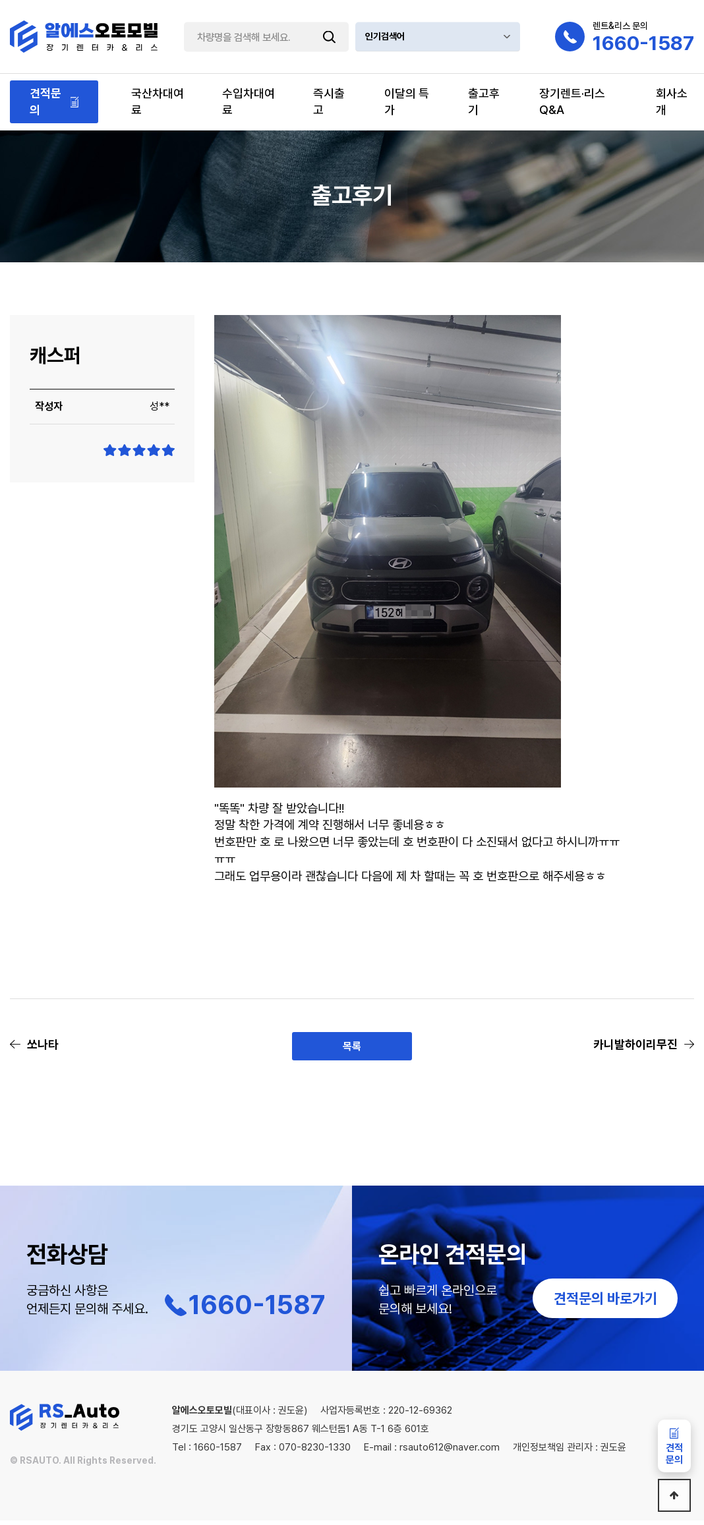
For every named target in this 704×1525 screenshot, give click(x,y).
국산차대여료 (157, 101)
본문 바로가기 (0, 0)
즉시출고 (329, 101)
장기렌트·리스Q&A (572, 101)
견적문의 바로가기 (605, 1302)
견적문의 (45, 101)
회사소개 (672, 101)
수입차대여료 (248, 101)
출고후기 (484, 101)
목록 (352, 1048)
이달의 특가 (406, 101)
